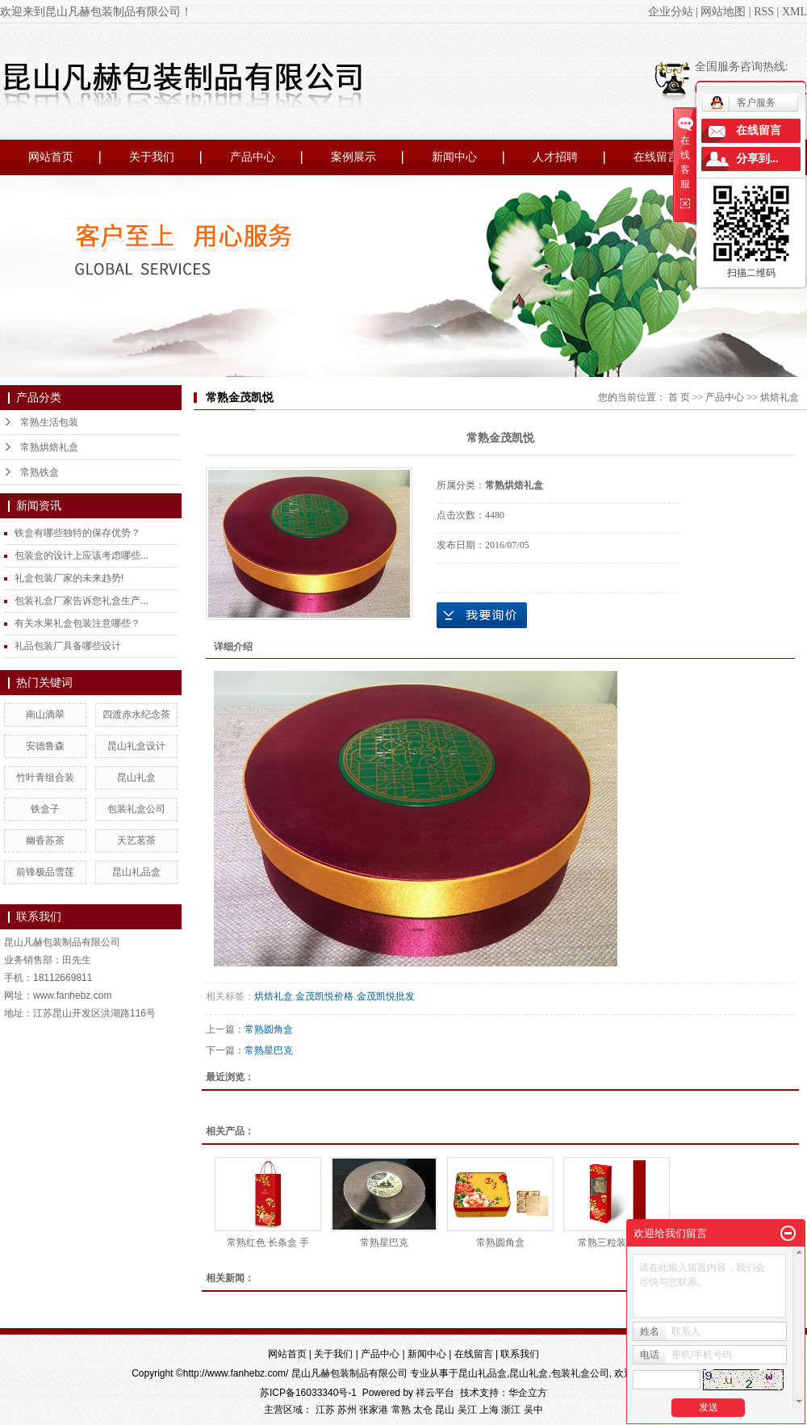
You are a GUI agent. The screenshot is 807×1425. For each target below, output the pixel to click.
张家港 (373, 1409)
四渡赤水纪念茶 (136, 714)
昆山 (444, 1409)
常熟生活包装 (49, 422)
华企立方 (527, 1392)
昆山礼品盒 (136, 872)
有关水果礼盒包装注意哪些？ (77, 623)
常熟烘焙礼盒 (49, 447)
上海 (489, 1409)
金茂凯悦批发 (386, 996)
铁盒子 (45, 809)
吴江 (467, 1409)
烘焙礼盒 (779, 397)
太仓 (423, 1409)
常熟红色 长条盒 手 (268, 1242)
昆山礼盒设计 (136, 746)
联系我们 (519, 1354)
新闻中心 (454, 157)
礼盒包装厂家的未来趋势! (69, 578)
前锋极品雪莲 (45, 872)
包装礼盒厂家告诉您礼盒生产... (81, 600)
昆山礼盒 (136, 777)
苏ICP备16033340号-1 (308, 1392)
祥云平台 (435, 1392)
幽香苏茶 (45, 840)
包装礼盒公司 (136, 809)
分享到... (757, 159)
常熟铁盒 (39, 472)
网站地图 (723, 12)
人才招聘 (555, 157)
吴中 (533, 1409)
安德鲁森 (45, 746)
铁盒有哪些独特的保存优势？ (77, 533)
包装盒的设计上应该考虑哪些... (81, 555)
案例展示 (353, 157)
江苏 (325, 1409)
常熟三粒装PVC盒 (617, 1242)
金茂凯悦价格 (324, 996)
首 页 (679, 397)
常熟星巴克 (269, 1050)
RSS (764, 12)
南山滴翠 (45, 714)
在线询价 (482, 615)
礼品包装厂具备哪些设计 (68, 646)
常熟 (401, 1409)
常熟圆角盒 (269, 1029)
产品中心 (252, 157)
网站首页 (50, 157)
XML (794, 12)
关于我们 (151, 157)
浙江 (511, 1409)
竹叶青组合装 (45, 777)
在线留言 (656, 157)
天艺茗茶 (136, 840)
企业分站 (670, 12)
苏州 (347, 1409)
